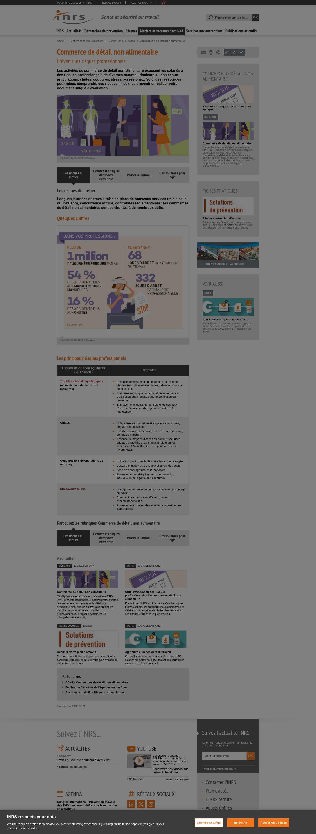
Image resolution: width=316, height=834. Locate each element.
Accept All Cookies (273, 827)
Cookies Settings (209, 827)
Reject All (240, 827)
